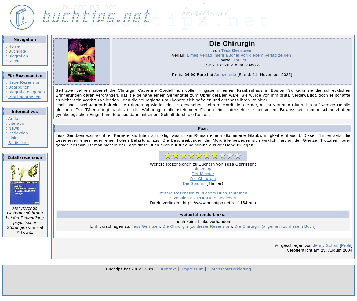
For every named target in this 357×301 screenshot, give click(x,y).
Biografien (18, 56)
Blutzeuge (203, 169)
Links (13, 137)
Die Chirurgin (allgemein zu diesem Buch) (275, 226)
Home (14, 46)
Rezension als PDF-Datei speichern (203, 198)
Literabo (16, 123)
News (13, 128)
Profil (346, 245)
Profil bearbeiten (24, 96)
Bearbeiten (19, 87)
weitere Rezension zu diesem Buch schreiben (203, 193)
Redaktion (18, 133)
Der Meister (203, 173)
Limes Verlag (199, 55)
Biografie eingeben (26, 92)
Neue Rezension (24, 82)
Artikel (14, 118)
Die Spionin (194, 183)
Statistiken (18, 142)
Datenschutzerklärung (230, 269)
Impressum (192, 269)
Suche (14, 60)
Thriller (240, 60)
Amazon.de (225, 74)
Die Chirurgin (203, 178)
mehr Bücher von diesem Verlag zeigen (253, 55)
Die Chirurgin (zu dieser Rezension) (197, 226)
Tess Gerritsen (236, 50)
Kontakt (168, 269)
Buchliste (17, 51)
